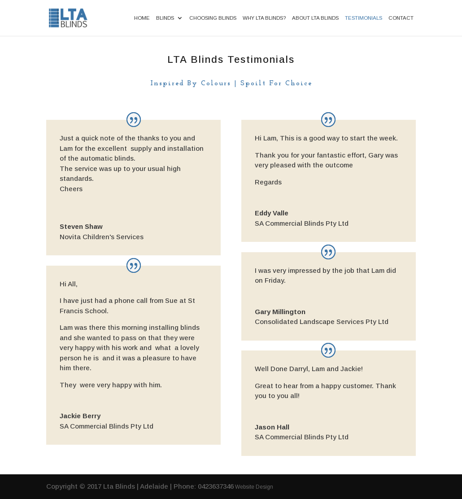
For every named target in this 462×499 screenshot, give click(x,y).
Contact (401, 18)
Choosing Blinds (212, 18)
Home (142, 18)
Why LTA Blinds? (264, 18)
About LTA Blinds (315, 18)
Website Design (254, 487)
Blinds (165, 18)
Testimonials (363, 18)
